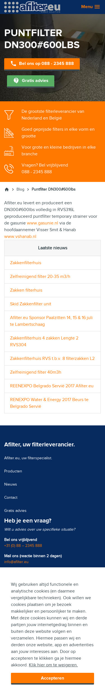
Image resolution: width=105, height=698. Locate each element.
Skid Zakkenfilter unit (30, 303)
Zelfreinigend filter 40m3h (35, 372)
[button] (88, 7)
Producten (13, 471)
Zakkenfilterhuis (25, 262)
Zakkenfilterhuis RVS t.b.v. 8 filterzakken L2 (52, 358)
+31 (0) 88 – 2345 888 (23, 546)
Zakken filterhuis (26, 290)
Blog (20, 189)
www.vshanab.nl (20, 236)
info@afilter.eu (16, 562)
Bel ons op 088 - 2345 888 (42, 64)
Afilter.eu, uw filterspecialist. (28, 458)
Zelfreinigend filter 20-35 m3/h (40, 276)
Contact (10, 497)
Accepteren (52, 678)
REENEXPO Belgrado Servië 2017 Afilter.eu (52, 385)
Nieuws (10, 484)
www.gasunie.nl (42, 223)
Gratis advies (30, 81)
